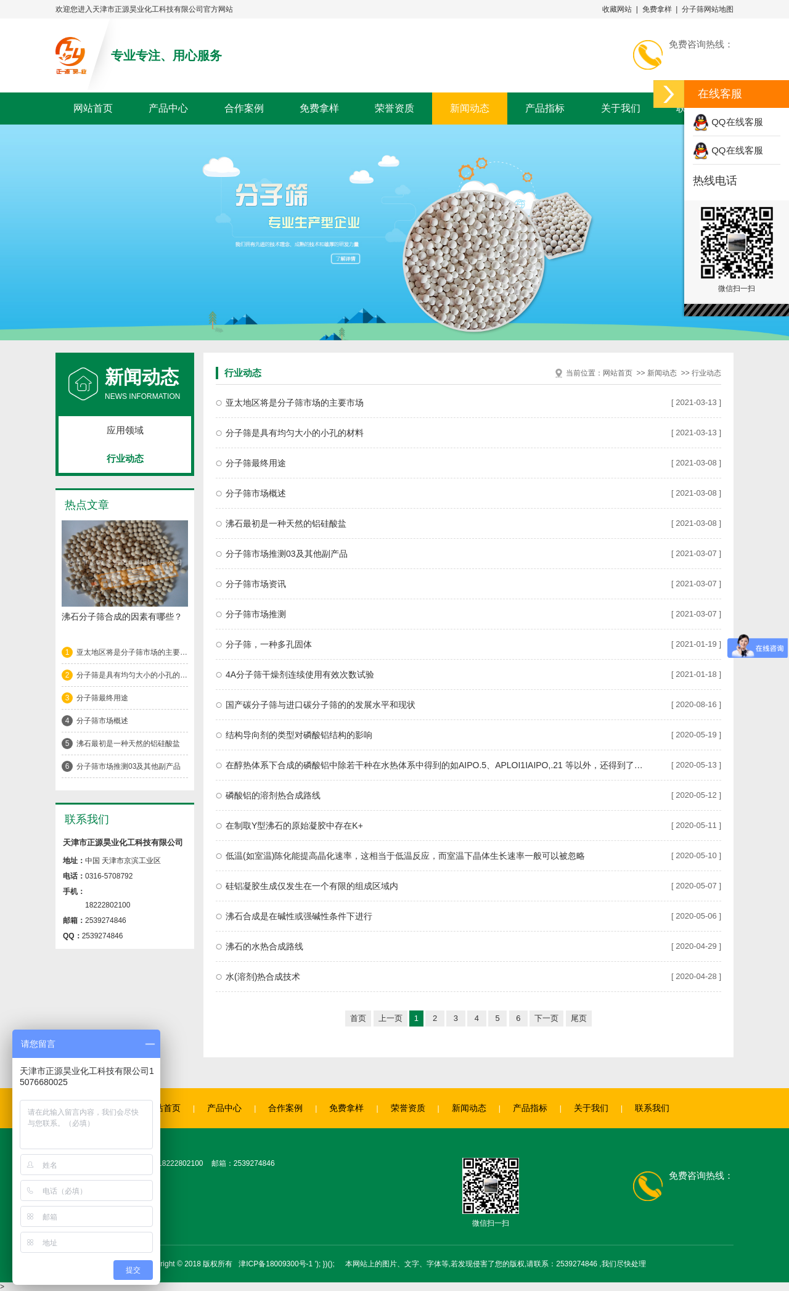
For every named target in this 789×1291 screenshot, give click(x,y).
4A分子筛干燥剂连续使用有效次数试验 (300, 674)
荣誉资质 (394, 108)
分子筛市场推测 (256, 614)
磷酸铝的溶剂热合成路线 (273, 795)
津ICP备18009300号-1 (276, 1264)
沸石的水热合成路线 (264, 946)
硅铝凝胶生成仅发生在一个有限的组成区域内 (312, 886)
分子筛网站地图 (708, 9)
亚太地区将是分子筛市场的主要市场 (131, 652)
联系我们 (652, 1108)
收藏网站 (617, 9)
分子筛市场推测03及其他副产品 (128, 766)
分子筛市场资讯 (256, 584)
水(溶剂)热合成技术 (263, 977)
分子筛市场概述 (102, 720)
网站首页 (93, 108)
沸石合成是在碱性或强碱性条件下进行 (299, 916)
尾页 (579, 1018)
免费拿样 (657, 9)
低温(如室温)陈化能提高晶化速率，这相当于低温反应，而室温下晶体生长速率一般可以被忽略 (405, 856)
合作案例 (244, 108)
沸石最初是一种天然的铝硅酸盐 (128, 743)
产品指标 (545, 108)
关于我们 (620, 108)
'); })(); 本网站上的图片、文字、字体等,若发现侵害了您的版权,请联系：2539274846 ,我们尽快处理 (480, 1264)
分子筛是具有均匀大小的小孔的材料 (131, 675)
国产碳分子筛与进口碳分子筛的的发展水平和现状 (320, 705)
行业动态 (125, 458)
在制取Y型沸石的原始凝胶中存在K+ (294, 825)
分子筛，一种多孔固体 (269, 644)
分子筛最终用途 (102, 698)
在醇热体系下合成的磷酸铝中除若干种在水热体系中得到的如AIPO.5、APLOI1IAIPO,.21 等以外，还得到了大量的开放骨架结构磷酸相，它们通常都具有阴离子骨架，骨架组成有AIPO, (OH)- (436, 765)
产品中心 (168, 108)
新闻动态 (469, 108)
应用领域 (125, 430)
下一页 (546, 1018)
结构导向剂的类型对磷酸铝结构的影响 (299, 735)
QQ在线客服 (728, 122)
